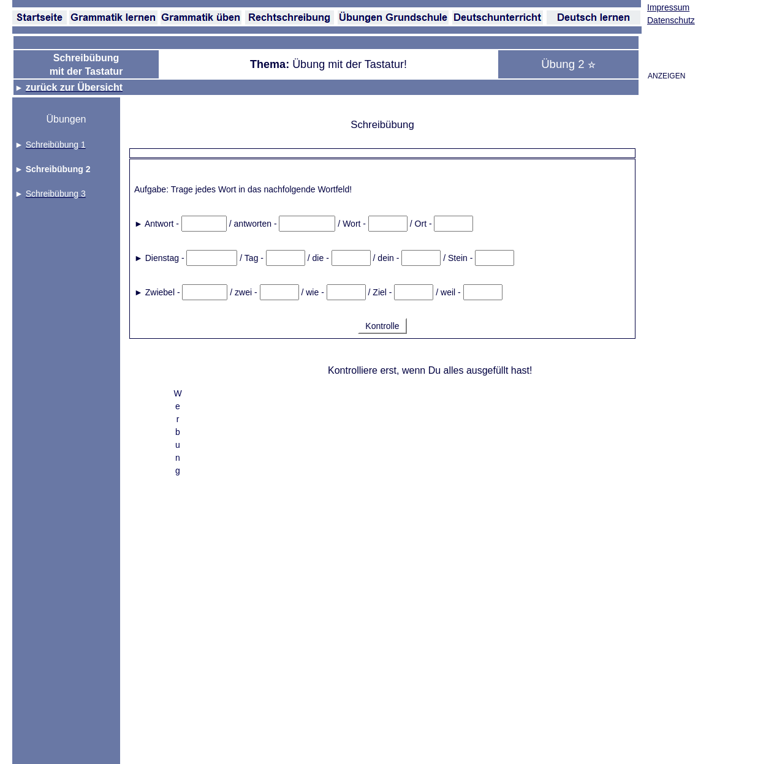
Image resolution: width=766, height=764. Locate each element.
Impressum (668, 7)
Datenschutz (671, 20)
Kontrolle (382, 326)
